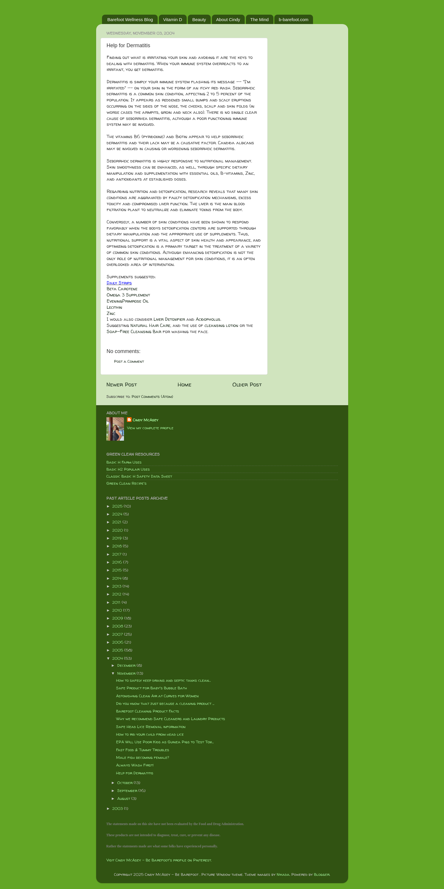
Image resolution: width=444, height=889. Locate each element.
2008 (118, 626)
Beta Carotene (122, 289)
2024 (117, 514)
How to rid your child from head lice (150, 734)
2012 (117, 594)
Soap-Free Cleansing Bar (134, 331)
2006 (118, 642)
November (127, 673)
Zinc (111, 313)
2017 (117, 554)
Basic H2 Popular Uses (128, 469)
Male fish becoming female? (142, 757)
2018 (117, 546)
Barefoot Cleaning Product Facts (147, 711)
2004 (118, 658)
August (124, 798)
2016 (117, 562)
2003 (118, 808)
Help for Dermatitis (134, 773)
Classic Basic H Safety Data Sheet (139, 476)
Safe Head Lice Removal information (151, 726)
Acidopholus (208, 319)
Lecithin (114, 307)
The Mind (259, 19)
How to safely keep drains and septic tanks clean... (163, 680)
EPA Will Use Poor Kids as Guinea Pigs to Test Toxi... (165, 741)
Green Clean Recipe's (126, 483)
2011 (117, 602)
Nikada (283, 874)
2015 (117, 570)
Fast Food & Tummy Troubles (142, 749)
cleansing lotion (221, 325)
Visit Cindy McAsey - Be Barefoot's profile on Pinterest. (159, 860)
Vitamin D (172, 19)
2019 (117, 538)
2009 (118, 618)
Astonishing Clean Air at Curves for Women (157, 695)
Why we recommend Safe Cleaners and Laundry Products (170, 718)
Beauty (199, 19)
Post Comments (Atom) (152, 396)
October (125, 782)
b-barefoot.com (293, 19)
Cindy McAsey (145, 420)
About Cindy (228, 19)
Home (184, 384)
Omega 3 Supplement (128, 295)
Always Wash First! (135, 765)
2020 (118, 530)
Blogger (321, 874)
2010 (117, 610)
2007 (118, 634)
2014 (117, 578)
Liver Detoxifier (169, 319)
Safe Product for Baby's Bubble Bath (151, 687)
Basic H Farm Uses (124, 462)
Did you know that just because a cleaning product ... (165, 703)
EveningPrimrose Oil (128, 301)
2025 (118, 506)
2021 (117, 522)
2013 (117, 586)
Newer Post (121, 384)
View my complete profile (150, 427)
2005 (118, 650)
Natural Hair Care (150, 325)
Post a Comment (129, 361)
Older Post (247, 384)
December (127, 665)
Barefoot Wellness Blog (130, 19)
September (127, 790)
